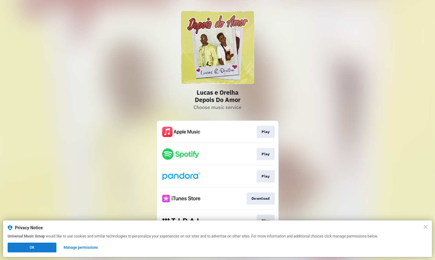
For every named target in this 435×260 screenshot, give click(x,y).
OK (32, 247)
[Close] (425, 227)
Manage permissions (81, 247)
